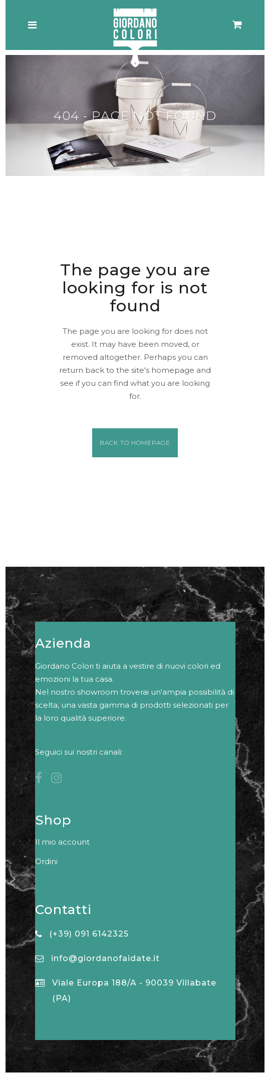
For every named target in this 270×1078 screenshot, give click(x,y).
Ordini (46, 861)
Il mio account (62, 842)
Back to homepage (135, 442)
